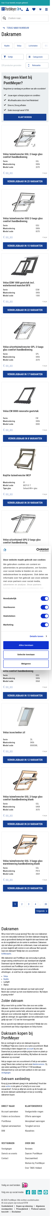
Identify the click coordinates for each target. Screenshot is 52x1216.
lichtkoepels (6, 954)
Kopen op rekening (24, 1206)
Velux (19, 46)
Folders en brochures (10, 1116)
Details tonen (36, 636)
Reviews (28, 1148)
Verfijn (10, 57)
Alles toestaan (26, 645)
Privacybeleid (22, 1209)
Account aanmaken (9, 1111)
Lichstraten (33, 46)
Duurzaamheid (31, 1158)
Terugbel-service (32, 1126)
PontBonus (6, 1121)
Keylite (7, 46)
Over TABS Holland (33, 1168)
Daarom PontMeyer (33, 1153)
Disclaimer (16, 1212)
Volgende (40, 911)
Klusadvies (29, 1130)
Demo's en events (9, 1153)
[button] (46, 9)
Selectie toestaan (26, 654)
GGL (46, 46)
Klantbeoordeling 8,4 (8, 3)
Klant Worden (25, 117)
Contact (4, 1158)
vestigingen (6, 1073)
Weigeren (26, 663)
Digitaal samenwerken (11, 1126)
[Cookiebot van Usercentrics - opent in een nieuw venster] (37, 550)
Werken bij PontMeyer (35, 1163)
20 (46, 904)
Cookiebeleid (7, 1206)
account (30, 1049)
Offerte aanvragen (33, 1116)
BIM (3, 1130)
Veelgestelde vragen (34, 1111)
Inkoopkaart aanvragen (35, 1121)
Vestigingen (6, 1148)
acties (8, 1086)
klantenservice (38, 1064)
